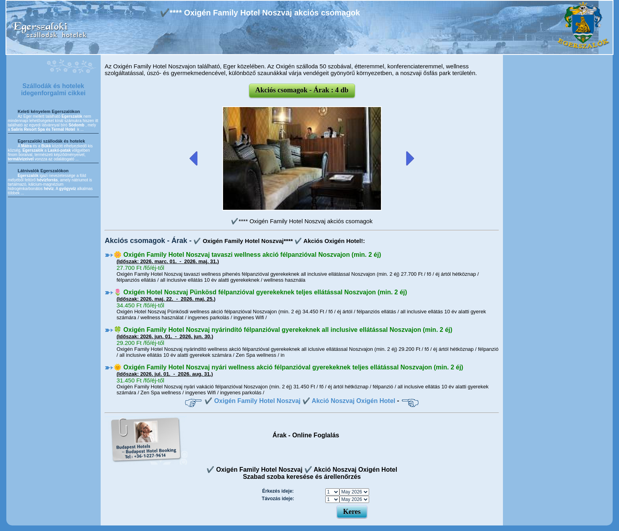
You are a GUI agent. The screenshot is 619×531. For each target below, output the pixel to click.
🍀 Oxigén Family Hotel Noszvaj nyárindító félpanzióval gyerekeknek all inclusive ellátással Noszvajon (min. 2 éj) (283, 329)
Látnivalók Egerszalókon (43, 170)
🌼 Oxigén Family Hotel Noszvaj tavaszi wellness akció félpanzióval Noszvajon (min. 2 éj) (247, 254)
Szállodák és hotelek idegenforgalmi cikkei (53, 89)
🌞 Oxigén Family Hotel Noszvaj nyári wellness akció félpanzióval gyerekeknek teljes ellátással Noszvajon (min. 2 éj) (288, 367)
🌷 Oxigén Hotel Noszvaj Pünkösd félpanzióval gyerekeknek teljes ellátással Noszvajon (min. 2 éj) (260, 292)
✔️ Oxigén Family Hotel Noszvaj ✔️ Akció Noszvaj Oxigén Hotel (299, 400)
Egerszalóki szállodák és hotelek (51, 141)
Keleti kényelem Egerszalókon (49, 111)
